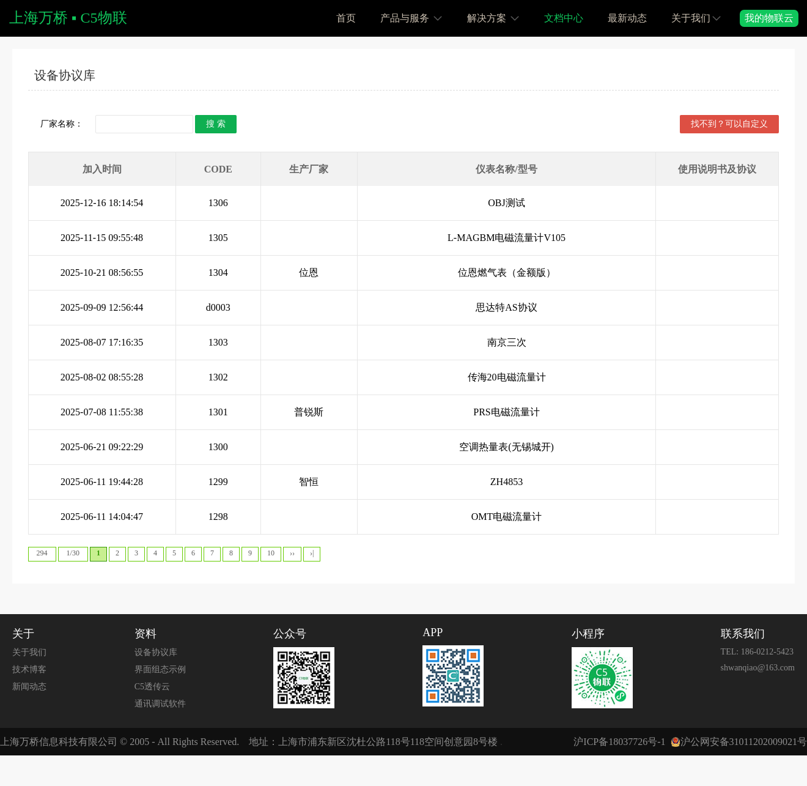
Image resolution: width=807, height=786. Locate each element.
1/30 (73, 553)
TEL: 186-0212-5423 (757, 651)
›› (292, 553)
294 (42, 553)
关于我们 (696, 17)
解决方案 (493, 17)
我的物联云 (769, 18)
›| (312, 553)
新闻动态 (29, 686)
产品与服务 (411, 17)
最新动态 (627, 18)
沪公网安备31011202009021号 (743, 741)
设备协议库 (64, 75)
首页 (346, 18)
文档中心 (563, 18)
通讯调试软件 (160, 703)
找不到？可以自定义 (729, 123)
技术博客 (29, 669)
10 (271, 553)
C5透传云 (152, 686)
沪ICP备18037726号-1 (619, 741)
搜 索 (216, 123)
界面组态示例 (160, 669)
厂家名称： (61, 123)
